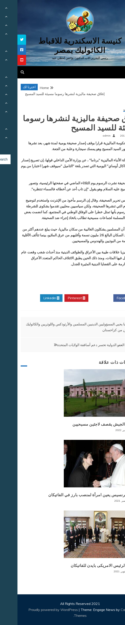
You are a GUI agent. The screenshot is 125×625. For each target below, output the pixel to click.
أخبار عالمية (112, 109)
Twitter (83, 298)
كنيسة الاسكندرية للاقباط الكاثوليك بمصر (62, 45)
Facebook (108, 298)
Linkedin (34, 298)
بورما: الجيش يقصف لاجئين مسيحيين (87, 424)
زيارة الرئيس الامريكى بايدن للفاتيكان (86, 566)
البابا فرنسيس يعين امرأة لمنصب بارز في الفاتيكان (75, 495)
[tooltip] (4, 40)
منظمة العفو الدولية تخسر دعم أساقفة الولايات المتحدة (78, 345)
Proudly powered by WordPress (36, 610)
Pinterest (59, 298)
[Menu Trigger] (113, 9)
